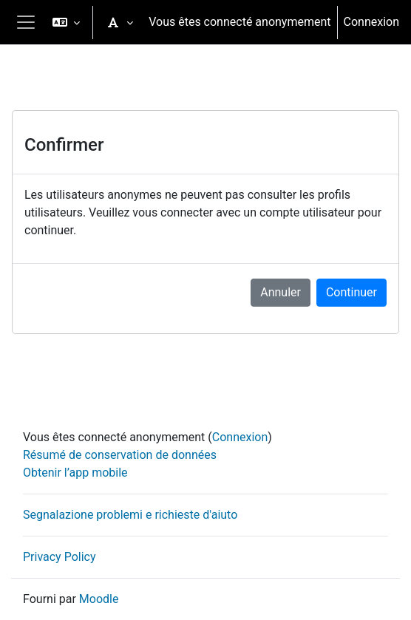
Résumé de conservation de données (120, 455)
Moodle (99, 599)
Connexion (371, 22)
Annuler (280, 292)
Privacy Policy (59, 557)
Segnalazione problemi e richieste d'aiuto (130, 515)
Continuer (351, 292)
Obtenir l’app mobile (75, 473)
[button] (66, 22)
